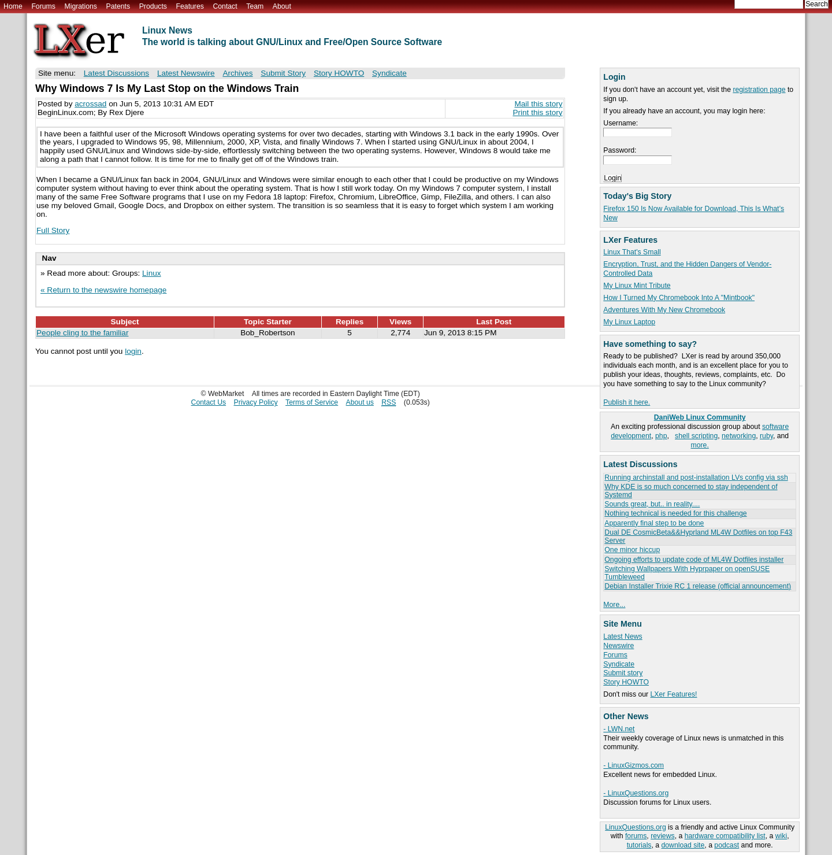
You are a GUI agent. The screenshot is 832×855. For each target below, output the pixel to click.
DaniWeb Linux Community (700, 417)
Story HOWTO (626, 682)
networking (739, 436)
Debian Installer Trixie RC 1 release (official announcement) (697, 586)
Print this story (537, 112)
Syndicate (618, 664)
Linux (151, 273)
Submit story (622, 673)
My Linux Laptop (629, 322)
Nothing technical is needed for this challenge (675, 513)
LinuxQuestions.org (635, 827)
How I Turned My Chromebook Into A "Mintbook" (679, 298)
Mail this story (538, 103)
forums (636, 836)
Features (190, 6)
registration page (759, 90)
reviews (662, 836)
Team (254, 6)
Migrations (80, 6)
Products (153, 6)
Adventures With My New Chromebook (664, 310)
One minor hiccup (632, 550)
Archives (237, 73)
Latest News (622, 636)
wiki (781, 836)
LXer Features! (674, 694)
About (282, 6)
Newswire (618, 646)
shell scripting (696, 436)
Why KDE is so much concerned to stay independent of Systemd (690, 490)
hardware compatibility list (725, 836)
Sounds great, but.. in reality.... (652, 504)
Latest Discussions (116, 73)
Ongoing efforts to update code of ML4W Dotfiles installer (693, 560)
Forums (43, 6)
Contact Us (208, 402)
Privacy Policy (256, 402)
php (661, 436)
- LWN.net (618, 729)
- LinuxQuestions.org (635, 793)
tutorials (639, 845)
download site (683, 845)
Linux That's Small (631, 252)
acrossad (90, 103)
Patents (118, 6)
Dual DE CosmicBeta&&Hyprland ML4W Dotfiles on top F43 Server (698, 536)
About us (360, 402)
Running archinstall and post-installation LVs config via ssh (696, 477)
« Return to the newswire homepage (103, 290)
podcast (726, 845)
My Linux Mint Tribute (636, 286)
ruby (766, 436)
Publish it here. (626, 402)
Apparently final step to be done (654, 523)
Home (13, 6)
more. (700, 445)
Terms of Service (311, 402)
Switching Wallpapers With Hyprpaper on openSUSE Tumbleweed (687, 572)
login (133, 351)
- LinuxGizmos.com (633, 765)
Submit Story (283, 73)
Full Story (52, 230)
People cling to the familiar (82, 332)
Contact (225, 6)
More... (614, 605)
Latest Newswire (186, 73)
